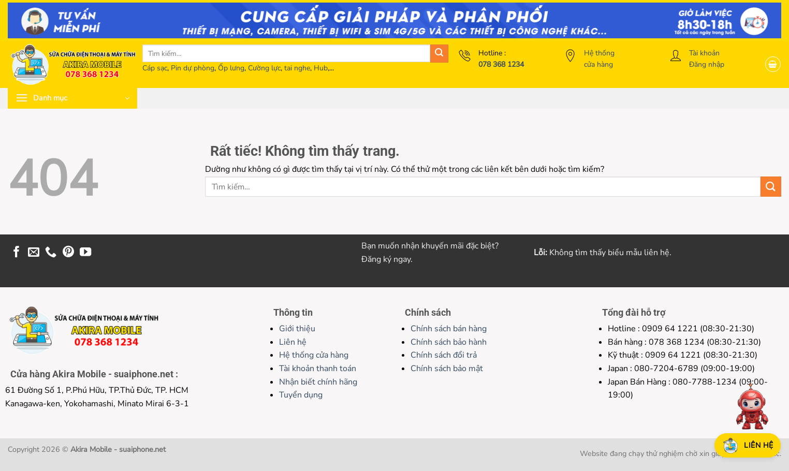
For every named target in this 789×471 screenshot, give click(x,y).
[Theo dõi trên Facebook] (16, 252)
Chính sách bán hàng (449, 328)
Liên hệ (292, 342)
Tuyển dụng (301, 395)
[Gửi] (439, 54)
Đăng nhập (706, 64)
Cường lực (264, 68)
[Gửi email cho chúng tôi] (33, 252)
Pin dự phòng (192, 68)
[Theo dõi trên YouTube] (85, 252)
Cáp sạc (154, 68)
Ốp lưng (231, 68)
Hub (321, 68)
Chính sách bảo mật (447, 368)
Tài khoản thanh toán (317, 368)
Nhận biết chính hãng (318, 382)
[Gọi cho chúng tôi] (50, 252)
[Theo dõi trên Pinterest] (68, 252)
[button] (773, 64)
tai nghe (297, 68)
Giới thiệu (297, 328)
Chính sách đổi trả (444, 355)
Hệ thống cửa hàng (313, 355)
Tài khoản (704, 53)
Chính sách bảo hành (449, 342)
